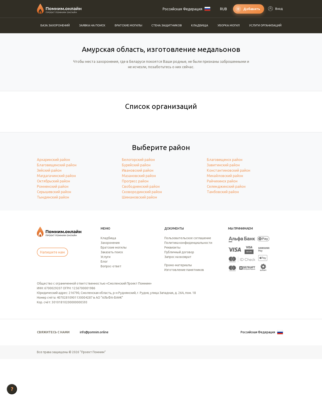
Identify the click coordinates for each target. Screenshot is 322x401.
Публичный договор (179, 294)
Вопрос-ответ (111, 308)
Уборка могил (229, 25)
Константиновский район (228, 212)
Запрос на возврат (177, 299)
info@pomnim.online (94, 374)
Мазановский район (139, 218)
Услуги (105, 299)
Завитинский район (223, 207)
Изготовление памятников (184, 312)
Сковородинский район (142, 234)
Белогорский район (138, 202)
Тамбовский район (223, 234)
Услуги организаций (265, 25)
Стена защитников (166, 25)
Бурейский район (136, 207)
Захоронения (110, 285)
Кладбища (199, 25)
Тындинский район (53, 239)
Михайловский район (225, 218)
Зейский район (49, 212)
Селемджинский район (226, 228)
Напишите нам (52, 294)
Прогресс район (135, 223)
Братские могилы (128, 25)
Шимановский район (139, 239)
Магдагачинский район (56, 218)
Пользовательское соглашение (187, 280)
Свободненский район (141, 228)
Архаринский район (53, 202)
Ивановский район (137, 212)
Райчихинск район (222, 223)
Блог (104, 303)
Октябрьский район (53, 223)
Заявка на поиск (92, 25)
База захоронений (55, 25)
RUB (223, 9)
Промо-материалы (178, 307)
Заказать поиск (112, 294)
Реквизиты (172, 289)
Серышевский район (54, 234)
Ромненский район (52, 228)
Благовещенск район (224, 202)
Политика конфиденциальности (188, 285)
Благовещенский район (56, 207)
